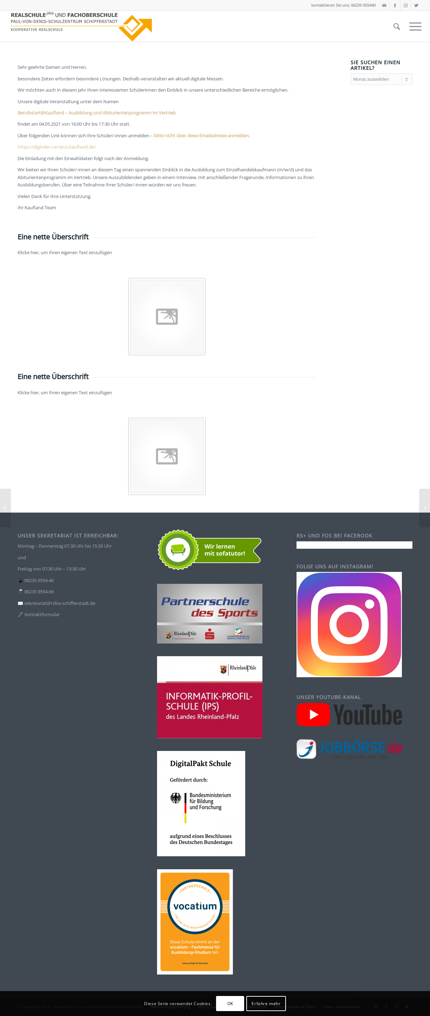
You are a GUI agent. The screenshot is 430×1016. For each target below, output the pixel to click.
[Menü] (413, 26)
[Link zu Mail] (384, 5)
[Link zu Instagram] (405, 5)
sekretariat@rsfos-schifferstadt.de (59, 603)
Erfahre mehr (266, 1004)
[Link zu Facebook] (395, 5)
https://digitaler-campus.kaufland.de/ (57, 147)
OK (230, 1004)
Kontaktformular (42, 614)
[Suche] (397, 26)
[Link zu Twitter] (416, 5)
